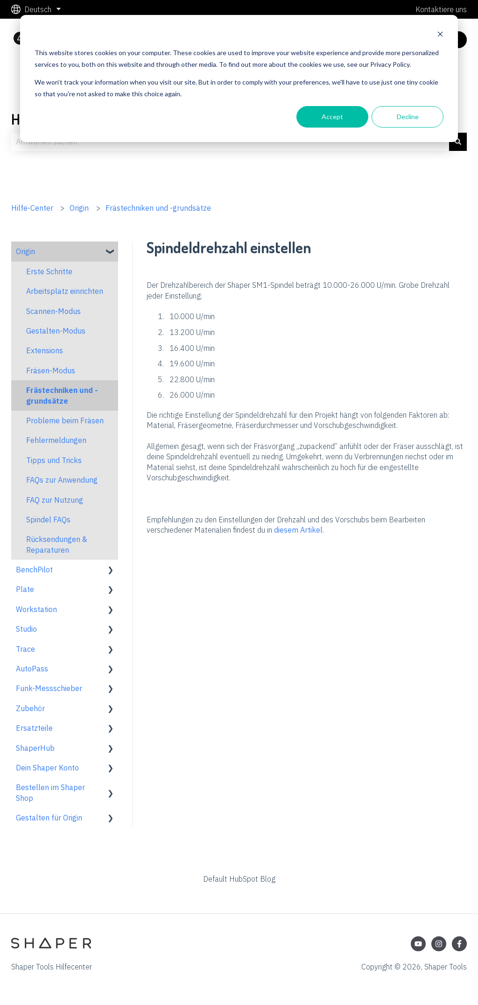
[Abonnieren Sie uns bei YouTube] (418, 943)
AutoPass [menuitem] (32, 668)
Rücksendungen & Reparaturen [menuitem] (56, 544)
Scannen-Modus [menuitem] (53, 311)
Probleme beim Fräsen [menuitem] (65, 420)
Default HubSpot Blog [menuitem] (239, 879)
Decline (408, 117)
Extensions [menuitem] (44, 350)
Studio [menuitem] (26, 629)
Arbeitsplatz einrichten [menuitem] (64, 291)
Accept (332, 117)
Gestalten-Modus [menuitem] (55, 330)
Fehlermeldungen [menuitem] (56, 440)
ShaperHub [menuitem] (35, 748)
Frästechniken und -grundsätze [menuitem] (62, 395)
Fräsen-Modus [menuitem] (50, 370)
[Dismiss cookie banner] (440, 35)
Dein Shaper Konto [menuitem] (47, 767)
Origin (79, 208)
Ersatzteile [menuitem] (34, 728)
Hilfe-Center (32, 208)
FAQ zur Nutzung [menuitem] (54, 500)
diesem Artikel (298, 530)
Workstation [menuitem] (36, 609)
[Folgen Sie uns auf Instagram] (438, 943)
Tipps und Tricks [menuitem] (54, 460)
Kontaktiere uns (441, 9)
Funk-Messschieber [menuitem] (49, 688)
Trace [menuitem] (25, 649)
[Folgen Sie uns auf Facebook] (459, 943)
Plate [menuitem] (25, 589)
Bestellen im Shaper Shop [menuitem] (50, 792)
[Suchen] (458, 141)
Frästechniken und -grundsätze (158, 208)
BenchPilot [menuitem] (34, 569)
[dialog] (239, 78)
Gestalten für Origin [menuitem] (49, 817)
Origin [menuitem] (25, 251)
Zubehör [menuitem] (30, 708)
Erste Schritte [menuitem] (49, 271)
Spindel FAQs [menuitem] (48, 519)
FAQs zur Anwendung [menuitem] (62, 480)
